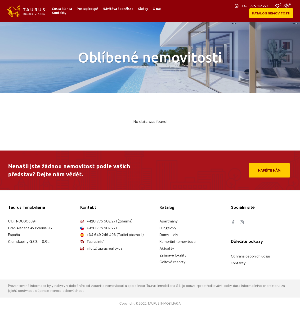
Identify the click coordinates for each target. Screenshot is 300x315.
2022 (143, 304)
